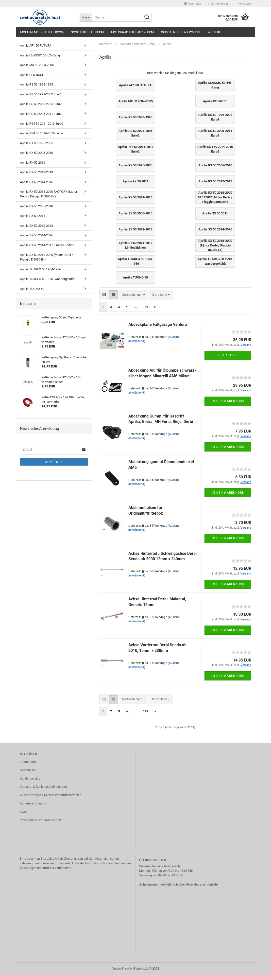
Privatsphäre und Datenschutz (41, 820)
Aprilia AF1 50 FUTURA (35, 45)
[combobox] (133, 295)
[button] (192, 3)
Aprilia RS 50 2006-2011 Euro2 (41, 114)
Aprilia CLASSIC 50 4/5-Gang (40, 55)
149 (145, 307)
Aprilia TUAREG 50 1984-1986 (40, 269)
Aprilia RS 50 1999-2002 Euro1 (41, 94)
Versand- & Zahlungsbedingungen (43, 786)
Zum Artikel (228, 355)
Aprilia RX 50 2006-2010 (36, 153)
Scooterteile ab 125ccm (180, 32)
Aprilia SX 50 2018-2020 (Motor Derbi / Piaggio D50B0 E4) (46, 257)
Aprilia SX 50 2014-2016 (36, 235)
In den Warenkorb (228, 401)
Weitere (214, 32)
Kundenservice (30, 778)
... (135, 307)
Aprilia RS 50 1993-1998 (36, 84)
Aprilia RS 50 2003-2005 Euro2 (41, 104)
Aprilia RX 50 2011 (32, 162)
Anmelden (54, 462)
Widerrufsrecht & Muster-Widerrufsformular (50, 795)
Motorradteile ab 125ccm (132, 32)
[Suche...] (86, 17)
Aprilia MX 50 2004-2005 (37, 65)
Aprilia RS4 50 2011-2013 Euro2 (41, 123)
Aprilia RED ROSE (32, 75)
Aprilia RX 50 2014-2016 (36, 182)
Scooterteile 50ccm (87, 32)
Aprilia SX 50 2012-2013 (36, 225)
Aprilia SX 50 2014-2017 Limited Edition (47, 245)
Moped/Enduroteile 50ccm (42, 32)
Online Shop (120, 968)
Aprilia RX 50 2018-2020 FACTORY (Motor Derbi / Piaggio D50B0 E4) (48, 194)
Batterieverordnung (33, 803)
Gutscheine (28, 770)
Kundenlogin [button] (218, 3)
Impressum (28, 762)
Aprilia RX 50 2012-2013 (36, 172)
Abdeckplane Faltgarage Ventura (157, 324)
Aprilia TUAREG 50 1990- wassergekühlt (47, 279)
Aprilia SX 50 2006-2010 (36, 206)
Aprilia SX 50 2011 (32, 216)
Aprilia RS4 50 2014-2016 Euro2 (41, 133)
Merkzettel (243, 3)
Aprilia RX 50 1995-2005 (36, 143)
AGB (23, 812)
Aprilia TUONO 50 (32, 289)
